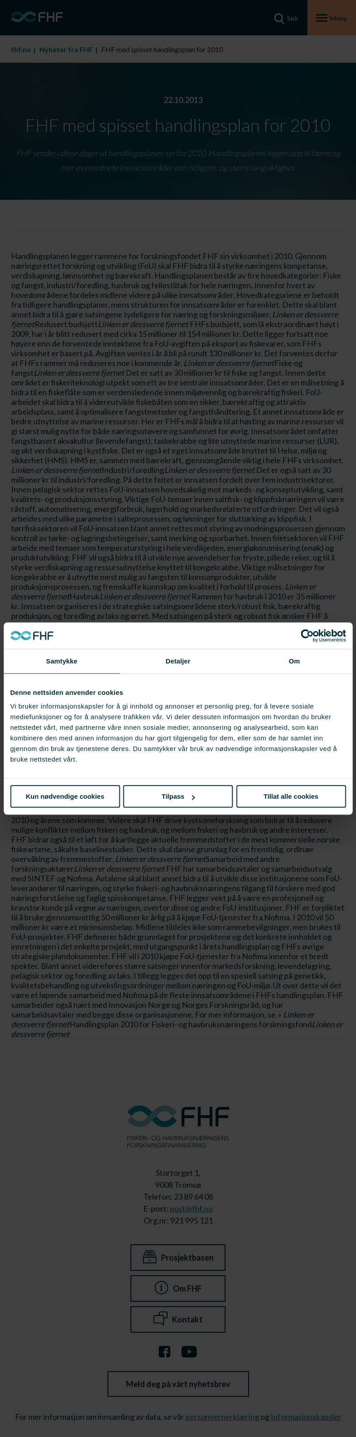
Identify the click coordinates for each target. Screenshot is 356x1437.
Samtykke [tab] (61, 661)
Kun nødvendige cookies (65, 796)
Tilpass (178, 796)
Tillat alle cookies (291, 796)
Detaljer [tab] (178, 661)
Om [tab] (294, 661)
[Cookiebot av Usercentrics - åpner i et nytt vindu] (307, 635)
